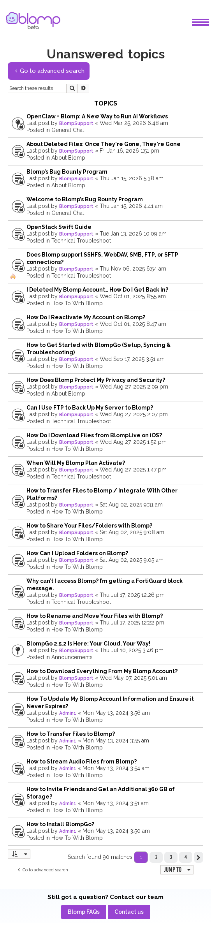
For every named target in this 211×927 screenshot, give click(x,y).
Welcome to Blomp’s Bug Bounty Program (84, 199)
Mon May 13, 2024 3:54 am (116, 768)
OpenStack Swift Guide (58, 227)
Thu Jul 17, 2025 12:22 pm (132, 622)
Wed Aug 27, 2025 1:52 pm (133, 442)
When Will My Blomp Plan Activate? (75, 463)
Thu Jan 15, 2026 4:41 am (131, 206)
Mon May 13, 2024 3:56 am (116, 713)
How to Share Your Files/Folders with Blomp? (89, 525)
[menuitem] (83, 912)
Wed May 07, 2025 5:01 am (133, 678)
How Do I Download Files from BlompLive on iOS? (94, 435)
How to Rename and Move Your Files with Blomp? (94, 616)
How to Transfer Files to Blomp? (70, 734)
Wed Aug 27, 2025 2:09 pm (134, 386)
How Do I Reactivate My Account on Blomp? (85, 317)
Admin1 (67, 713)
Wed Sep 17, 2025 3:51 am (132, 359)
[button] (198, 857)
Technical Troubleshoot (81, 240)
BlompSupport (76, 123)
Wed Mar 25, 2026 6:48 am (134, 123)
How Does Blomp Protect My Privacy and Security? (95, 380)
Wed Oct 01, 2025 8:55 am (133, 296)
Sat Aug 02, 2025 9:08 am (132, 532)
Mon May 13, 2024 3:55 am (116, 740)
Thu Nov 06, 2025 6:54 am (133, 269)
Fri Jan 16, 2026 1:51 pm (129, 151)
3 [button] (171, 857)
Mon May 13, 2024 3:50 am (116, 831)
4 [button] (186, 857)
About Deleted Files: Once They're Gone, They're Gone (103, 144)
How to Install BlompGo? (60, 824)
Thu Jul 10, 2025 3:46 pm (132, 650)
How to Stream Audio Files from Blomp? (81, 761)
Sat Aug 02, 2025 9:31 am (131, 504)
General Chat (67, 130)
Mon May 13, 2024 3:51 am (116, 803)
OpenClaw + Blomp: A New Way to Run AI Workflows (97, 116)
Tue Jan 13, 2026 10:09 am (133, 233)
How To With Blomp (77, 303)
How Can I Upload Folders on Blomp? (77, 553)
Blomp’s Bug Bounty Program (66, 172)
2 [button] (156, 857)
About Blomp (68, 158)
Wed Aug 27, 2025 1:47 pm (133, 469)
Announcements (72, 657)
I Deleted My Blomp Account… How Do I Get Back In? (97, 290)
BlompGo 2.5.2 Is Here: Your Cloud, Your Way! (88, 643)
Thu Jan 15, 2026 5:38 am (132, 178)
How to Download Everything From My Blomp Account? (102, 671)
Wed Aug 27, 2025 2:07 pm (134, 414)
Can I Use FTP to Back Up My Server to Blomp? (89, 408)
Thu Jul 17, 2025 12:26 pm (132, 595)
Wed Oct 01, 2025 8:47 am (133, 324)
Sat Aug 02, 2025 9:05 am (132, 560)
